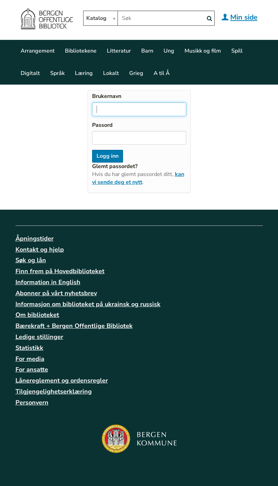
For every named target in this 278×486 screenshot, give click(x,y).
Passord (102, 125)
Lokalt (111, 73)
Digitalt (30, 73)
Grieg (136, 73)
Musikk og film (203, 51)
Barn (147, 51)
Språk (57, 73)
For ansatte (31, 369)
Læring (84, 73)
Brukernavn (106, 96)
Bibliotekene (81, 51)
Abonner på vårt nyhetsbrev (56, 293)
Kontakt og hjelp (39, 249)
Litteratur (119, 51)
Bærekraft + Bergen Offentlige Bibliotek (74, 326)
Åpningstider (34, 238)
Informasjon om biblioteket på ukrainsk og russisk (87, 304)
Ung (169, 51)
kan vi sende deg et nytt (138, 178)
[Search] (209, 19)
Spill (237, 51)
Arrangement (38, 51)
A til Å (162, 73)
